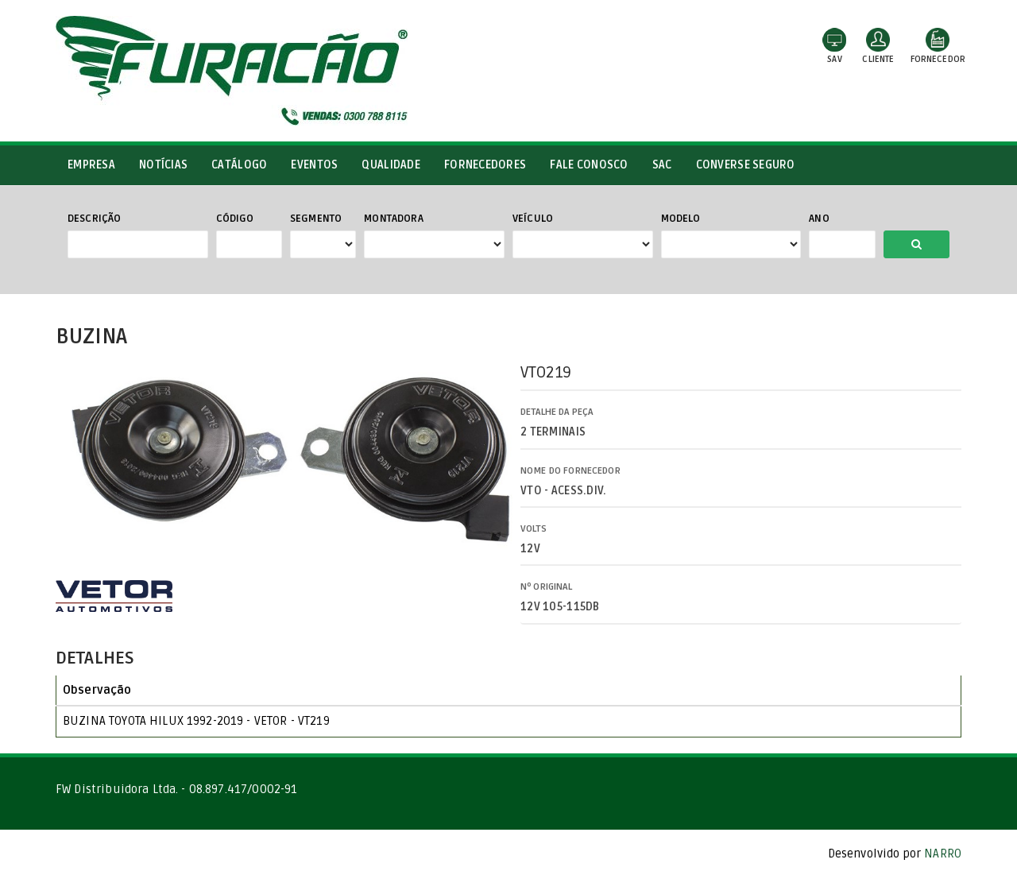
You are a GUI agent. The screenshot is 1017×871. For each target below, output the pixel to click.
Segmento (316, 218)
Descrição (94, 218)
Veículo (532, 218)
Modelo (681, 218)
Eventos (314, 165)
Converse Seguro (745, 165)
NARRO (942, 853)
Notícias (163, 165)
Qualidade (391, 165)
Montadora (393, 218)
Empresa (91, 165)
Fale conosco (589, 165)
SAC (662, 165)
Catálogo (239, 165)
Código (235, 218)
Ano (819, 218)
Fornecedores (485, 165)
